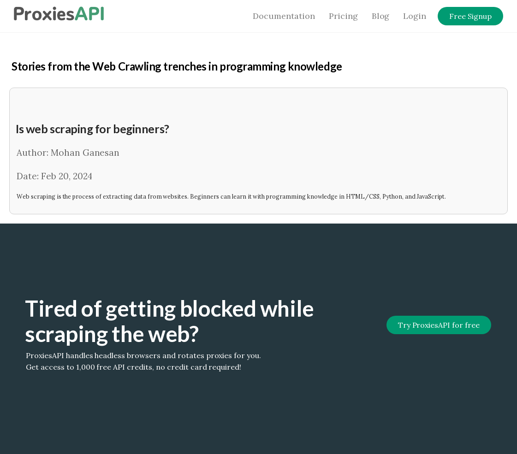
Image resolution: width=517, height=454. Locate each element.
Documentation (284, 16)
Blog (381, 16)
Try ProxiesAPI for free (439, 325)
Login (414, 16)
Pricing (343, 16)
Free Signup (470, 16)
